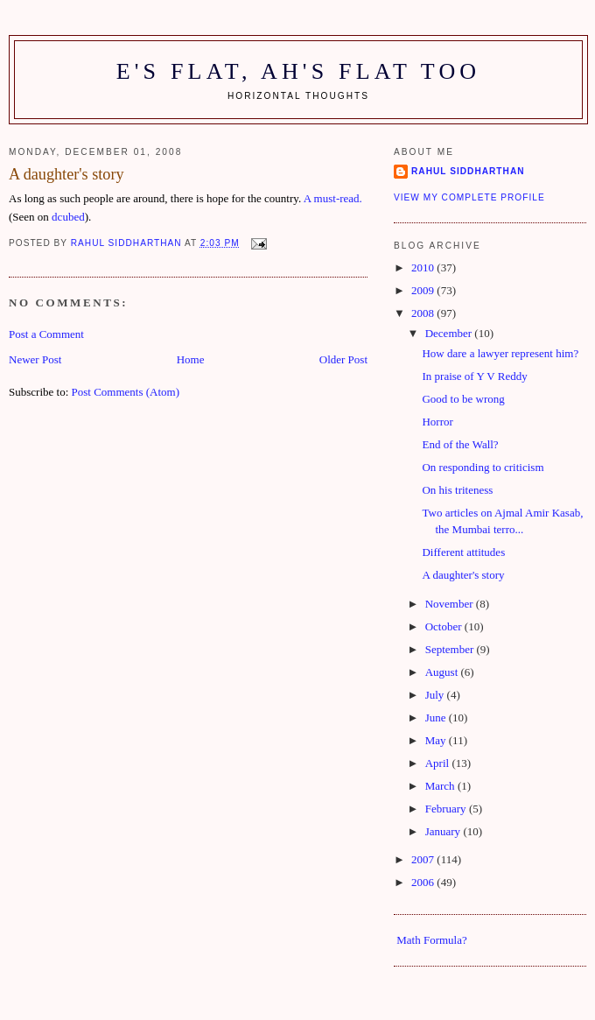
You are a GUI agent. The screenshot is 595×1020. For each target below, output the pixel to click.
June (437, 717)
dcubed (68, 216)
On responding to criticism (482, 467)
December (450, 333)
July (436, 694)
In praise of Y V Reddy (474, 376)
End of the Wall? (460, 444)
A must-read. (333, 198)
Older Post (343, 359)
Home (191, 359)
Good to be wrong (463, 398)
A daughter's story (463, 574)
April (438, 763)
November (450, 603)
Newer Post (35, 359)
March (441, 785)
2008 (424, 313)
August (443, 672)
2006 (424, 882)
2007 (424, 859)
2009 (424, 290)
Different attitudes (463, 552)
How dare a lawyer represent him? (500, 353)
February (447, 808)
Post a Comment (46, 334)
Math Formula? (431, 939)
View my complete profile (469, 197)
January (444, 831)
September (451, 649)
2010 (424, 267)
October (445, 626)
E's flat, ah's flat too (298, 71)
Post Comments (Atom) (126, 391)
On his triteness (457, 489)
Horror (437, 421)
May (437, 740)
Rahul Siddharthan (468, 171)
